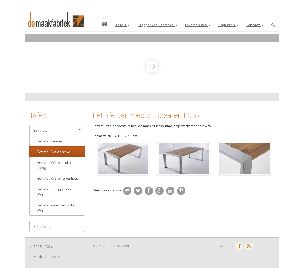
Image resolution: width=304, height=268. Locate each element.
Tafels (122, 24)
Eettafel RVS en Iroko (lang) (54, 165)
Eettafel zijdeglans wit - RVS (55, 208)
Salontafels (42, 226)
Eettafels (57, 130)
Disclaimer (121, 245)
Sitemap (99, 245)
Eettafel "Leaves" (50, 141)
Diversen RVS (198, 24)
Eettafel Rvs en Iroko (53, 151)
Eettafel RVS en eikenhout (57, 178)
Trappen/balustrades (157, 24)
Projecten (228, 24)
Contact (255, 24)
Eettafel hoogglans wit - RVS (56, 192)
